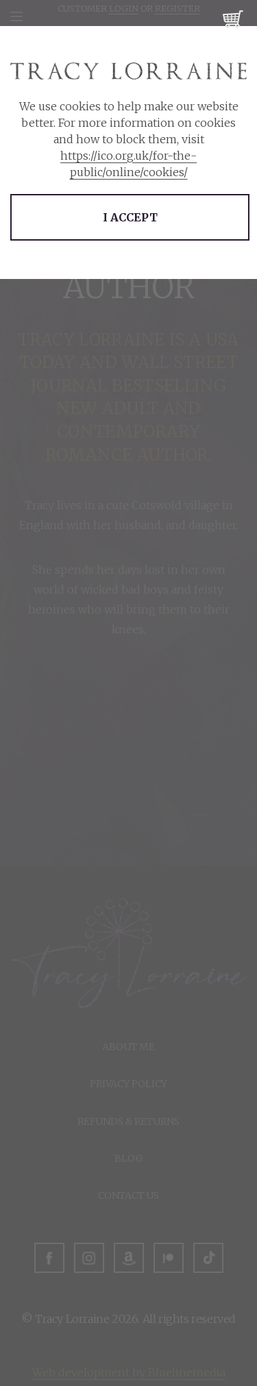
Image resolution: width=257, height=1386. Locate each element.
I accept (130, 217)
